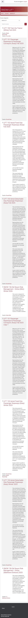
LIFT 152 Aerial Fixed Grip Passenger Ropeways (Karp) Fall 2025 (14, 125)
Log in (25, 1)
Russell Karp (8, 119)
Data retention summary (6, 614)
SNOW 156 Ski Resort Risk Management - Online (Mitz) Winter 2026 (14, 289)
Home (2, 13)
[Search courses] (13, 24)
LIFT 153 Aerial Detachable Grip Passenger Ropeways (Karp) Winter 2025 (13, 482)
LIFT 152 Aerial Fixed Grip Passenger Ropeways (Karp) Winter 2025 (14, 403)
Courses (6, 13)
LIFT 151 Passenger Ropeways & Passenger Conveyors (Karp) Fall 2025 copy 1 (13, 322)
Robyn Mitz (8, 315)
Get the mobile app (5, 616)
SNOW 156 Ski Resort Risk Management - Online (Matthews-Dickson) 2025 (13, 570)
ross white (8, 36)
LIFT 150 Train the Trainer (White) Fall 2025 (13, 29)
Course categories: (4, 18)
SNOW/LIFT (12, 13)
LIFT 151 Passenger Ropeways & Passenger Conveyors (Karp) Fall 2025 (13, 41)
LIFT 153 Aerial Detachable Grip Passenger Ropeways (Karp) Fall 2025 (13, 201)
